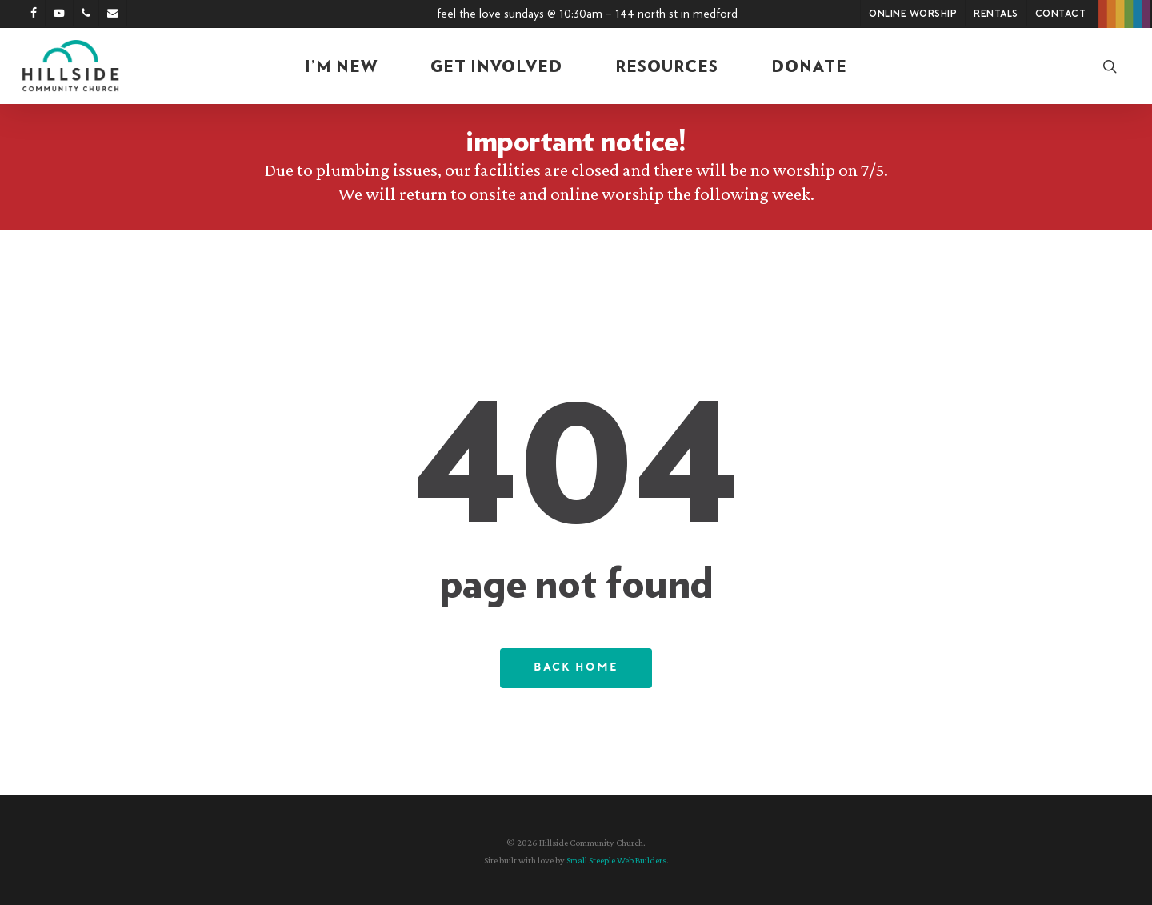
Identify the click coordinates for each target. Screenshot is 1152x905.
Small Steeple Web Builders (616, 860)
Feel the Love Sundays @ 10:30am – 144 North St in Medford (587, 13)
